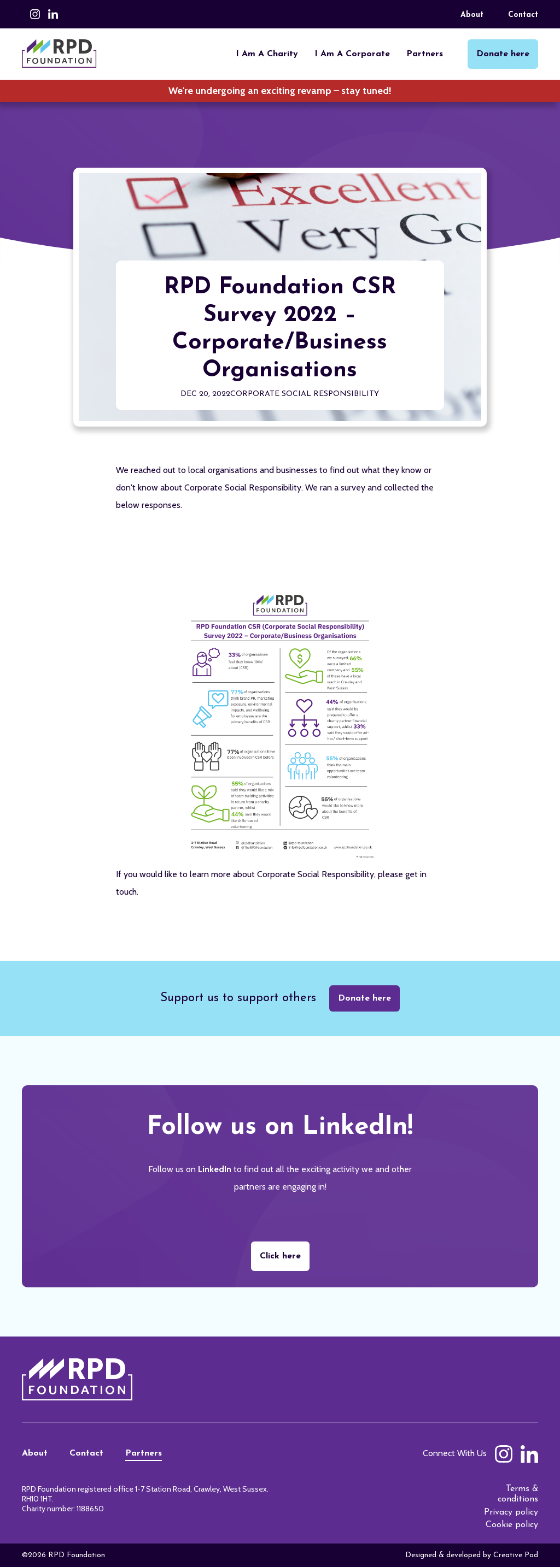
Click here (280, 1256)
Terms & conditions (518, 1494)
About (471, 15)
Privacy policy (511, 1512)
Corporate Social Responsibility (304, 394)
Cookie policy (512, 1525)
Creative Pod (515, 1555)
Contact (523, 15)
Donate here (364, 998)
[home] (59, 53)
